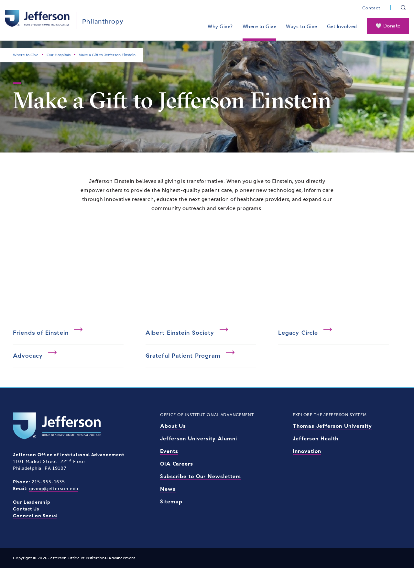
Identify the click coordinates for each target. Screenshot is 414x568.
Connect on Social (35, 516)
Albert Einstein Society (180, 332)
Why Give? (220, 26)
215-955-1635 (48, 482)
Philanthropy (103, 21)
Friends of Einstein (41, 332)
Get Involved (342, 26)
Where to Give (260, 26)
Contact (371, 7)
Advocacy (28, 355)
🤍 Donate (388, 26)
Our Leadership (31, 502)
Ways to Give (301, 26)
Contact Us (26, 509)
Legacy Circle (298, 332)
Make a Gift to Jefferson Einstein (107, 55)
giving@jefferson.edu (53, 488)
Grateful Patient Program (183, 355)
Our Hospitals (59, 55)
